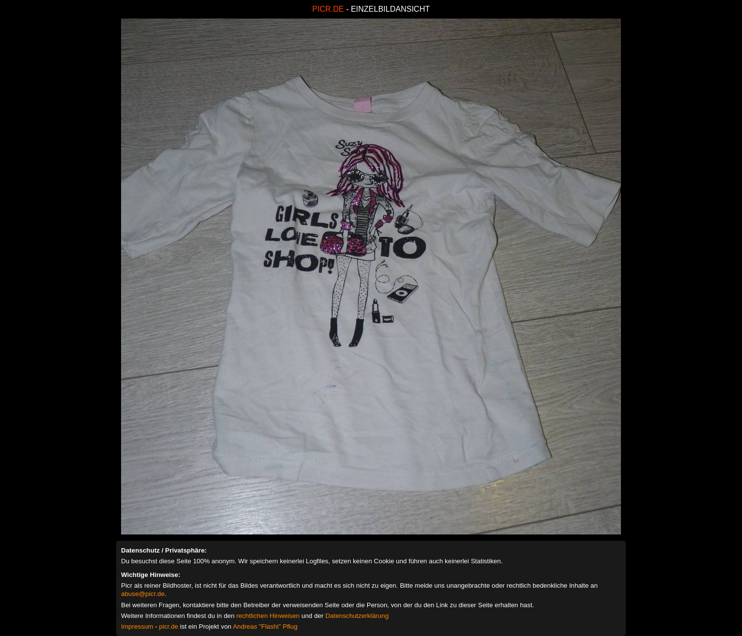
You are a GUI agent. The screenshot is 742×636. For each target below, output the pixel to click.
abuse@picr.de (143, 593)
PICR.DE (328, 9)
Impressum (137, 626)
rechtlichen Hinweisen (268, 615)
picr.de (168, 626)
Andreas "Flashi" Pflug (265, 626)
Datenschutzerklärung (357, 615)
